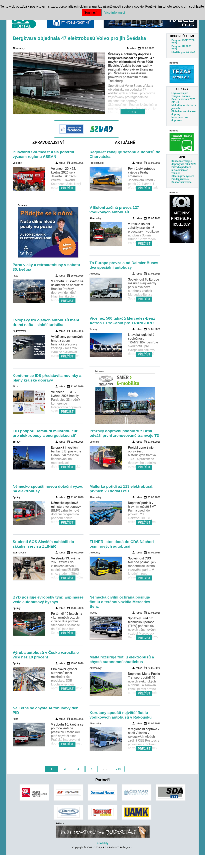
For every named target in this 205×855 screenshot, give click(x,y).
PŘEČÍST (67, 188)
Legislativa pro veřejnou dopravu (181, 95)
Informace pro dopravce (179, 119)
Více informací (114, 12)
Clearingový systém (182, 176)
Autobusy (94, 273)
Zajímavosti (19, 330)
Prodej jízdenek (180, 179)
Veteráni (94, 441)
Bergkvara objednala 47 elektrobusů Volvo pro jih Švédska (79, 38)
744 (118, 768)
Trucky (93, 329)
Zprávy (16, 441)
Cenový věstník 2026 (183, 99)
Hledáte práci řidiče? (183, 52)
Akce (15, 275)
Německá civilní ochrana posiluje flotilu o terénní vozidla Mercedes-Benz (120, 602)
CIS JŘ (175, 102)
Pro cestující (96, 162)
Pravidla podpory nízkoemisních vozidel (181, 170)
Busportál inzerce (181, 182)
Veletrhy (17, 162)
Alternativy (19, 48)
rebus (131, 48)
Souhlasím (91, 12)
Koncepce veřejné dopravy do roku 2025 (183, 162)
